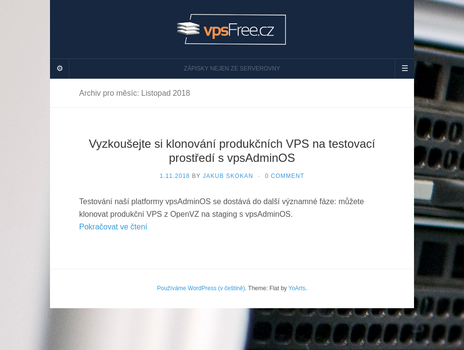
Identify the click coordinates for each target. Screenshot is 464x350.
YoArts (296, 288)
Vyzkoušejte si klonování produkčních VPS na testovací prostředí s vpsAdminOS (232, 150)
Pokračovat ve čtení (113, 227)
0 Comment (284, 176)
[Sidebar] (59, 68)
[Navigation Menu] (404, 68)
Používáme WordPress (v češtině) (201, 288)
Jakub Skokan (228, 176)
